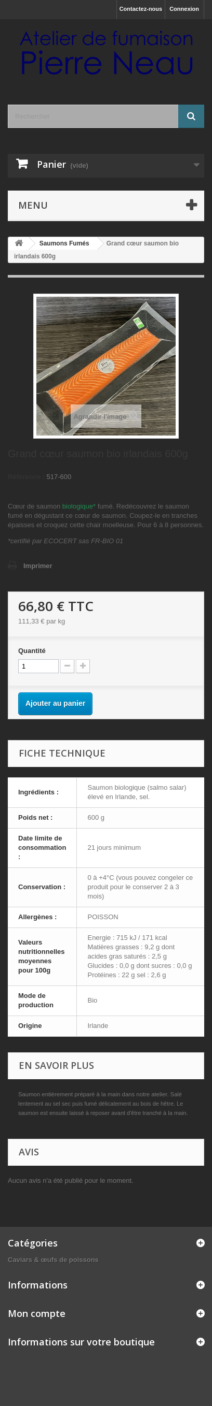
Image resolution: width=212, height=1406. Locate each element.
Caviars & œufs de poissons (53, 1260)
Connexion (184, 9)
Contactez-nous (141, 9)
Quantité (32, 651)
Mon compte (36, 1313)
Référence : (26, 477)
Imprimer (37, 566)
